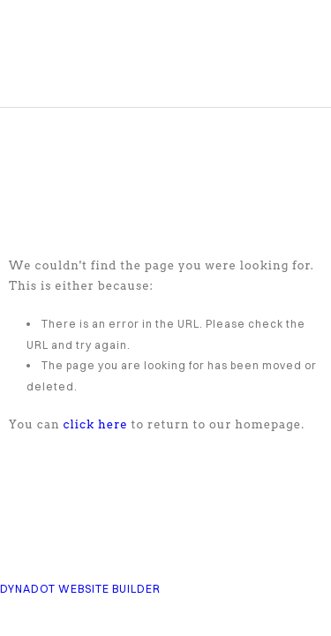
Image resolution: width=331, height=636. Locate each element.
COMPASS (111, 61)
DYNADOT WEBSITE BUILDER (80, 588)
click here (96, 424)
